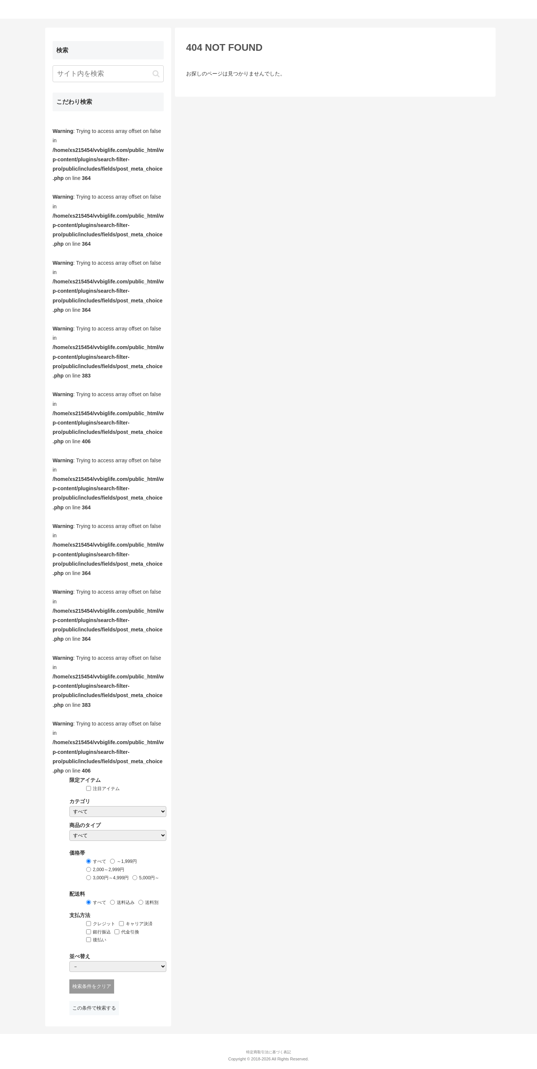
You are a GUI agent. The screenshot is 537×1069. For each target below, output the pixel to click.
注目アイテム (106, 788)
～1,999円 (127, 861)
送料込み (126, 902)
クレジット (104, 923)
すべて (99, 861)
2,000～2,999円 (108, 869)
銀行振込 (102, 932)
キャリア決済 (139, 923)
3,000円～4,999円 (111, 877)
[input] (108, 73)
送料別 (151, 902)
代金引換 (130, 932)
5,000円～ (149, 877)
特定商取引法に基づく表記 (268, 1052)
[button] (156, 73)
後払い (99, 939)
